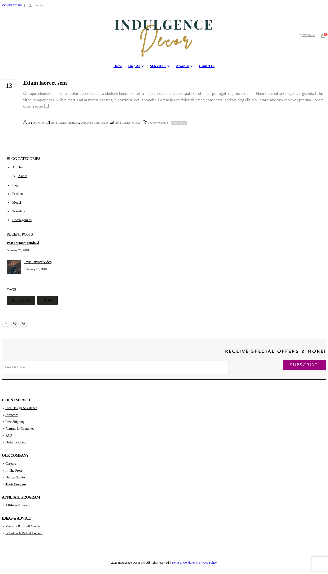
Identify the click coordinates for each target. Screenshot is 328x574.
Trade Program (15, 484)
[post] (14, 274)
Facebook (5, 323)
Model (16, 202)
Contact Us (206, 66)
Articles (59, 122)
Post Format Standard (23, 243)
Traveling (18, 211)
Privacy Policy (208, 562)
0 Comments (158, 122)
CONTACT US (12, 5)
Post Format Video (37, 262)
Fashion (17, 194)
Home (118, 66)
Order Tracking (15, 442)
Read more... (179, 123)
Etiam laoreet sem (45, 83)
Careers (10, 463)
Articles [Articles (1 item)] (21, 300)
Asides (73, 122)
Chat (136, 122)
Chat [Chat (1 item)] (47, 300)
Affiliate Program (17, 505)
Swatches (11, 415)
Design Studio (15, 477)
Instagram (23, 323)
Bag (15, 185)
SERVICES (158, 66)
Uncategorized (94, 122)
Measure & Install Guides (22, 526)
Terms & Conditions (184, 562)
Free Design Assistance (21, 408)
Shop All (134, 66)
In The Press (13, 470)
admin (38, 122)
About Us (182, 66)
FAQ (8, 435)
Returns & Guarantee (19, 428)
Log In (35, 5)
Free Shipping (15, 422)
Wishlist (307, 35)
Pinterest (14, 323)
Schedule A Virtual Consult (24, 533)
